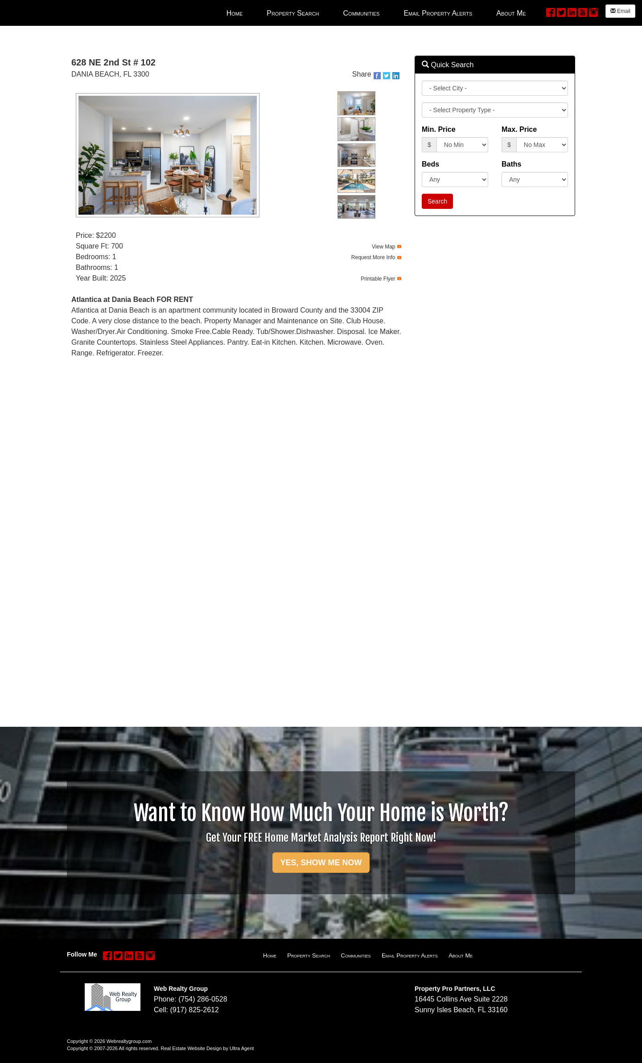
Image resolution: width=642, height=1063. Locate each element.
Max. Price (519, 129)
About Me (461, 955)
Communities (356, 955)
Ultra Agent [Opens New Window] (242, 1048)
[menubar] (376, 13)
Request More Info (373, 257)
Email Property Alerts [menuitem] (437, 13)
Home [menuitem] (234, 13)
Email (620, 11)
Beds (430, 164)
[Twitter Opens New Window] (561, 12)
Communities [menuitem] (361, 13)
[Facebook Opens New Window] (550, 12)
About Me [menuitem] (511, 13)
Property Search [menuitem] (293, 13)
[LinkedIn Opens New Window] (572, 12)
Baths (511, 164)
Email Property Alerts (410, 955)
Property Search (308, 955)
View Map (383, 247)
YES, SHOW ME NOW (321, 862)
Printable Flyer (378, 279)
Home (269, 955)
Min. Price (439, 129)
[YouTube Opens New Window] (582, 12)
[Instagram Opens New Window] (593, 12)
